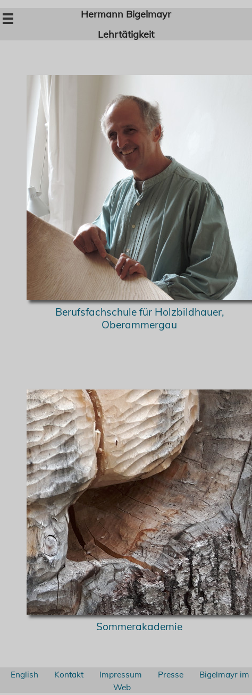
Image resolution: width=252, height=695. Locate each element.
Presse (170, 674)
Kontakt (68, 674)
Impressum (120, 674)
